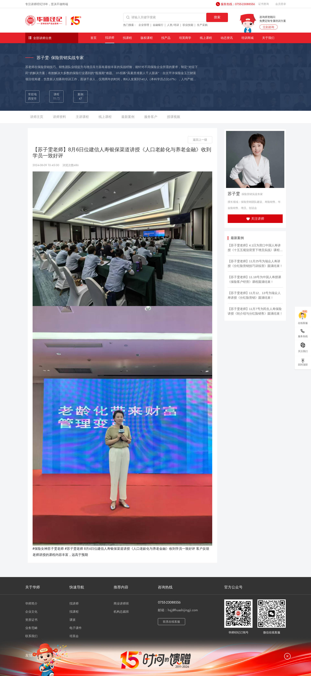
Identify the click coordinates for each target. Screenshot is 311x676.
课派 (72, 620)
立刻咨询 (268, 27)
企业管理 (143, 25)
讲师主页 (36, 116)
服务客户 (150, 116)
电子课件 (75, 628)
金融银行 (158, 25)
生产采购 (202, 25)
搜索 (217, 17)
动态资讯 (227, 38)
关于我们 (268, 38)
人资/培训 (173, 25)
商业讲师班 (121, 603)
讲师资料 (59, 116)
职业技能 (188, 25)
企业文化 (31, 611)
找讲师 (109, 37)
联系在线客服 (171, 622)
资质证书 (31, 620)
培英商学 (185, 38)
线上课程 (206, 38)
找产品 (165, 38)
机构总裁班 (121, 611)
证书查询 (263, 4)
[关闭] (287, 656)
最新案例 (127, 116)
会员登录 (280, 4)
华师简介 (31, 603)
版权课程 (147, 38)
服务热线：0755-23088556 (238, 4)
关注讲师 (255, 218)
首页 (93, 38)
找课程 (127, 38)
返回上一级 (200, 140)
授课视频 (173, 116)
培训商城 (247, 38)
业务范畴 (31, 628)
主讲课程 (82, 116)
